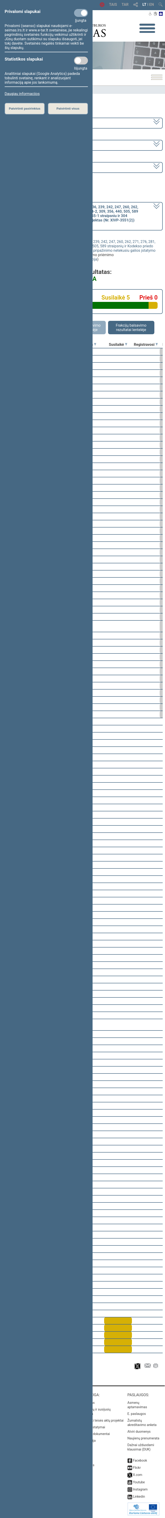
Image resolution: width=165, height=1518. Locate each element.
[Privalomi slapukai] (81, 13)
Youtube (139, 1482)
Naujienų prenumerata (143, 1438)
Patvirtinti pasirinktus (24, 108)
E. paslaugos (137, 1414)
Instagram (140, 1489)
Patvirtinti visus (67, 108)
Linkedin (139, 1496)
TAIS (113, 4)
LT (144, 4)
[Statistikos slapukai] (81, 60)
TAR (125, 4)
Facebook (140, 1460)
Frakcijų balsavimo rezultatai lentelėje (131, 327)
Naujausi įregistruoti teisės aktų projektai (94, 1420)
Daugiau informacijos (22, 94)
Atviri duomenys (139, 1431)
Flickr (137, 1467)
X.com (137, 1475)
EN (151, 4)
